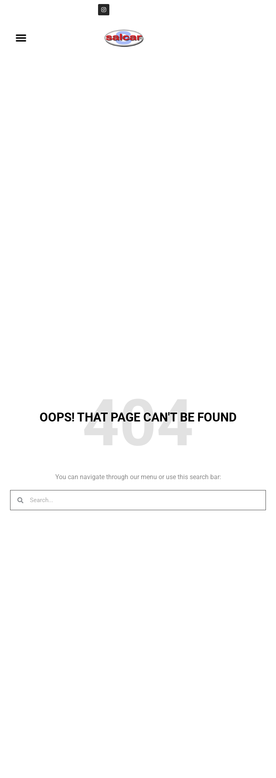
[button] (21, 37)
